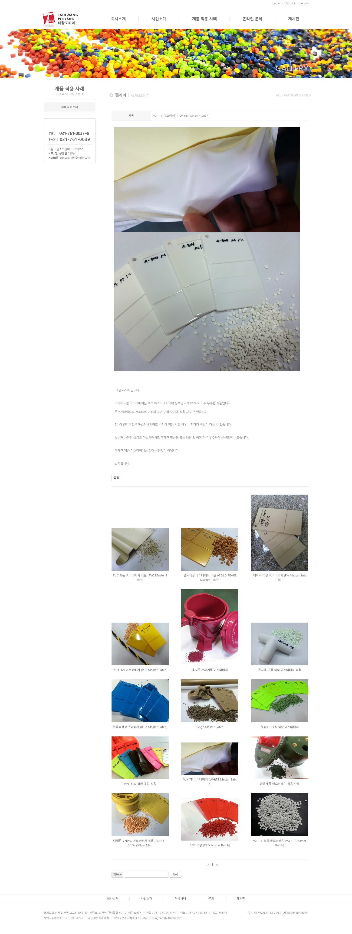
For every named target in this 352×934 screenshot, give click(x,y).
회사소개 (118, 18)
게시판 (293, 18)
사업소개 (158, 18)
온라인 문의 (252, 18)
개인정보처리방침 (98, 924)
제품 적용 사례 (204, 18)
